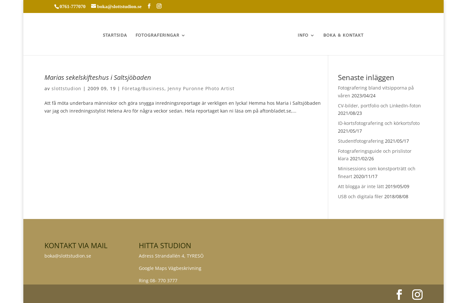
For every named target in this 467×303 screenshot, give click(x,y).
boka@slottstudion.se (68, 256)
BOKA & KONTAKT (343, 35)
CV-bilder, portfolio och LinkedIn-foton (379, 106)
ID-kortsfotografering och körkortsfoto (379, 123)
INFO (303, 35)
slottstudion (66, 88)
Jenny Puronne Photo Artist (201, 88)
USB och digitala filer (360, 196)
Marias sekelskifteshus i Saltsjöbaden (97, 77)
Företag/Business (143, 88)
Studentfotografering (361, 141)
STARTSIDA (115, 35)
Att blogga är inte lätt (361, 186)
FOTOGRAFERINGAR (157, 35)
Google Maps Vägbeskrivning (170, 268)
